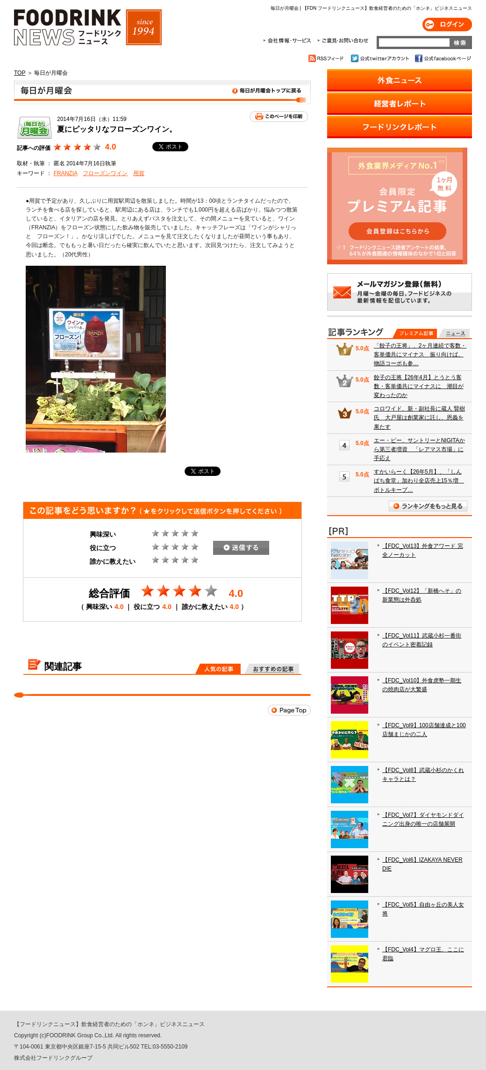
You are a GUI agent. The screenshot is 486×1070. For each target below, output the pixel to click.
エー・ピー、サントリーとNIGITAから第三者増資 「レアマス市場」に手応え (419, 449)
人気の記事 (218, 669)
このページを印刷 (279, 116)
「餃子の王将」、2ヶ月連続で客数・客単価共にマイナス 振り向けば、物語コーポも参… (420, 354)
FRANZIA (66, 173)
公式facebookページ (442, 58)
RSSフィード (327, 58)
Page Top (289, 710)
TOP (19, 73)
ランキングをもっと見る (428, 506)
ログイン (447, 24)
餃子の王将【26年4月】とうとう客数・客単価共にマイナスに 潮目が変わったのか (419, 386)
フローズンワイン (105, 173)
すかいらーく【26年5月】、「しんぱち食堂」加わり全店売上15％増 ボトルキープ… (419, 480)
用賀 (138, 173)
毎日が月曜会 (162, 92)
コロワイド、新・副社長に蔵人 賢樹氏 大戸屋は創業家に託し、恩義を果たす (419, 417)
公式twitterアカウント (381, 58)
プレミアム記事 (415, 333)
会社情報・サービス (289, 40)
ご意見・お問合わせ (343, 40)
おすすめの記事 (271, 669)
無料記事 (454, 333)
